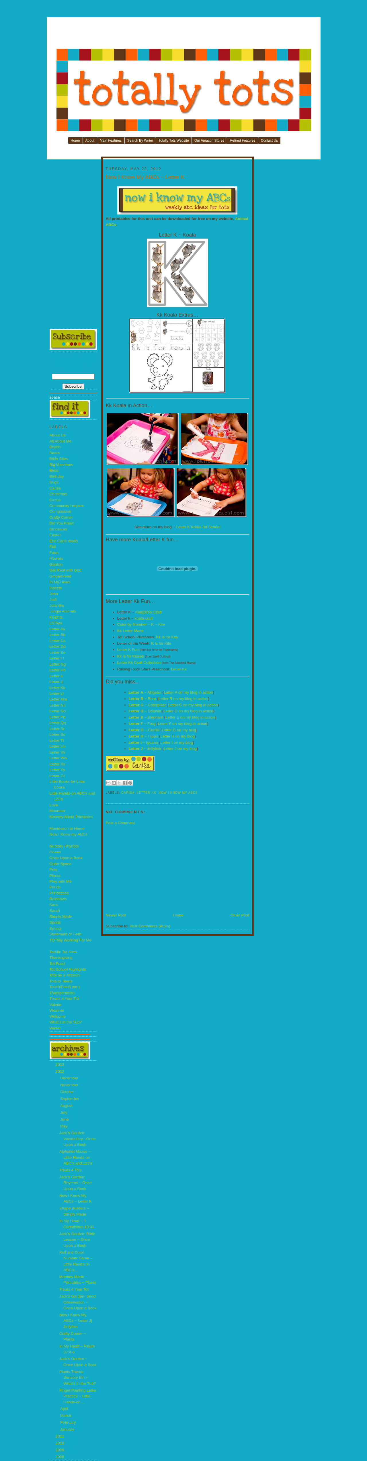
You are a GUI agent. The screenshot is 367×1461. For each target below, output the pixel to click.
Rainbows (58, 899)
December (69, 1078)
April (64, 1409)
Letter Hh (58, 670)
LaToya (56, 623)
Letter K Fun (128, 649)
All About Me (61, 441)
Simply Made (61, 916)
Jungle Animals (63, 611)
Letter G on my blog (179, 730)
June (65, 1119)
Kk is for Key (167, 637)
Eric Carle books (64, 541)
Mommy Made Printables (71, 817)
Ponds (55, 887)
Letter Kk (57, 688)
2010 (60, 1443)
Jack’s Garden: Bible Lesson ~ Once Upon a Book (77, 1240)
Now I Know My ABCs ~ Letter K (145, 177)
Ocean (55, 852)
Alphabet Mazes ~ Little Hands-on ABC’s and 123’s (75, 1157)
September (70, 1099)
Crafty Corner (61, 517)
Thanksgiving (61, 957)
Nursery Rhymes (64, 846)
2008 (60, 1457)
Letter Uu (58, 746)
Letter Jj (57, 682)
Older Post (240, 915)
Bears (55, 453)
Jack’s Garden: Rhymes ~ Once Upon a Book (75, 1183)
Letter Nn (58, 705)
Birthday (57, 476)
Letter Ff (57, 658)
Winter (55, 1028)
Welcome (58, 1016)
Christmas (58, 494)
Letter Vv (57, 752)
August (66, 1105)
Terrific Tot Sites (63, 952)
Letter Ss (57, 734)
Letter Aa (57, 629)
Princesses (59, 893)
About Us (58, 435)
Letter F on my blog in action (182, 723)
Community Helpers (67, 506)
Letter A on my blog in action (188, 692)
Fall (53, 547)
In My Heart (60, 582)
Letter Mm (58, 699)
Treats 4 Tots (70, 1170)
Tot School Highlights (68, 969)
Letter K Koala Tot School (198, 527)
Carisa (55, 488)
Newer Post (116, 915)
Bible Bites (59, 459)
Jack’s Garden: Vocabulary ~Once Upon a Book (77, 1139)
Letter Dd (58, 646)
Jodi (53, 599)
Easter (55, 535)
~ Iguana (143, 742)
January (67, 1429)
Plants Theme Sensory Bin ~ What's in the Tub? (77, 1378)
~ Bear (142, 699)
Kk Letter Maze (130, 631)
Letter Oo (58, 711)
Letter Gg (58, 664)
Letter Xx (57, 764)
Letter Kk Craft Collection (139, 662)
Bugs (54, 482)
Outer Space (61, 864)
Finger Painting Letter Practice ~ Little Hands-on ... (78, 1396)
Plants (55, 875)
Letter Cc (57, 641)
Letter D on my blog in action (188, 711)
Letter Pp (57, 717)
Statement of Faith (65, 934)
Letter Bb (57, 635)
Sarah (55, 910)
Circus (55, 500)
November (69, 1085)
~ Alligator (145, 692)
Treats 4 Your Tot (64, 998)
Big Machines (61, 465)
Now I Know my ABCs (69, 834)
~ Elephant (146, 717)
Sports (55, 922)
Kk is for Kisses (130, 656)
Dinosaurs (58, 529)
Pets (53, 869)
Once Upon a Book (66, 858)
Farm (54, 553)
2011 (60, 1436)
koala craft (144, 618)
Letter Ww (58, 758)
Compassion (60, 511)
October (67, 1092)
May (64, 1126)
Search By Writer (140, 141)
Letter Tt (57, 740)
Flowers (56, 558)
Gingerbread (60, 576)
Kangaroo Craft (148, 612)
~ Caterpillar (147, 705)
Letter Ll (57, 693)
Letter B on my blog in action (183, 699)
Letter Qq (58, 723)
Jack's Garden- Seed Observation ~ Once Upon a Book (78, 1302)
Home (75, 141)
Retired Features (242, 141)
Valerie (55, 1004)
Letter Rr (57, 729)
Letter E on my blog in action (190, 717)
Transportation (62, 993)
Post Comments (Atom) (150, 926)
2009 (60, 1450)
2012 (60, 1071)
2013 (60, 1064)
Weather (57, 1010)
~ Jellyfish (145, 748)
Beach (55, 447)
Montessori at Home (67, 828)
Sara (54, 905)
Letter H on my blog (178, 736)
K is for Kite (161, 643)
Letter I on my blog (177, 742)
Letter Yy (57, 770)
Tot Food (57, 963)
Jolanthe (57, 605)
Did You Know (62, 523)
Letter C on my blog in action (193, 705)
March (66, 1415)
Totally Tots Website (174, 141)
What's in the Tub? (66, 1022)
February (68, 1422)
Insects (56, 588)
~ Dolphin (145, 711)
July (64, 1112)
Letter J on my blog (180, 748)
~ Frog (142, 723)
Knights (56, 617)
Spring (55, 928)
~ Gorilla (144, 730)
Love (54, 805)
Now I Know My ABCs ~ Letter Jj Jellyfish (75, 1321)
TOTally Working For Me (71, 940)
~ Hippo (143, 736)
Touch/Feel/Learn (65, 987)
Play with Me (61, 881)
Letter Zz (57, 776)
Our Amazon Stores (209, 141)
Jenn (54, 594)
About (89, 141)
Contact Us (269, 141)
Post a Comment (120, 823)
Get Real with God (65, 570)
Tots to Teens (61, 981)
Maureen (57, 811)
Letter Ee (57, 652)
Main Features (111, 141)
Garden (56, 564)
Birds (54, 470)
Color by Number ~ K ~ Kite (141, 624)
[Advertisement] (183, 35)
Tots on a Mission (65, 975)
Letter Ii (56, 676)
